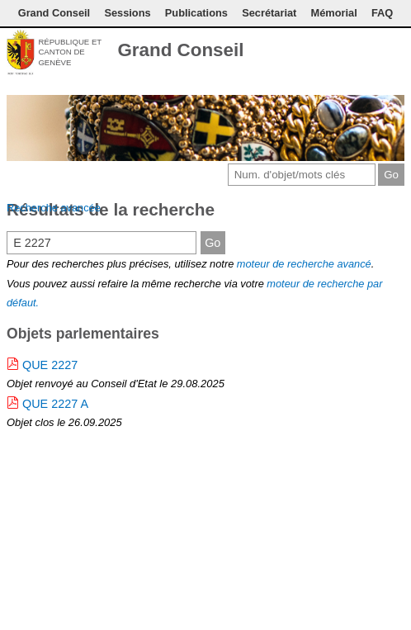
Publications (196, 13)
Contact (317, 52)
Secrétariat (269, 13)
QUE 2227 (50, 365)
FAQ (382, 13)
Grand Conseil (54, 13)
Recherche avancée (54, 207)
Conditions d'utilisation (344, 52)
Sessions (127, 13)
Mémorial (334, 13)
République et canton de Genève (70, 52)
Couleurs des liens (367, 52)
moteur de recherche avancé (304, 264)
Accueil (394, 52)
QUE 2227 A (55, 403)
